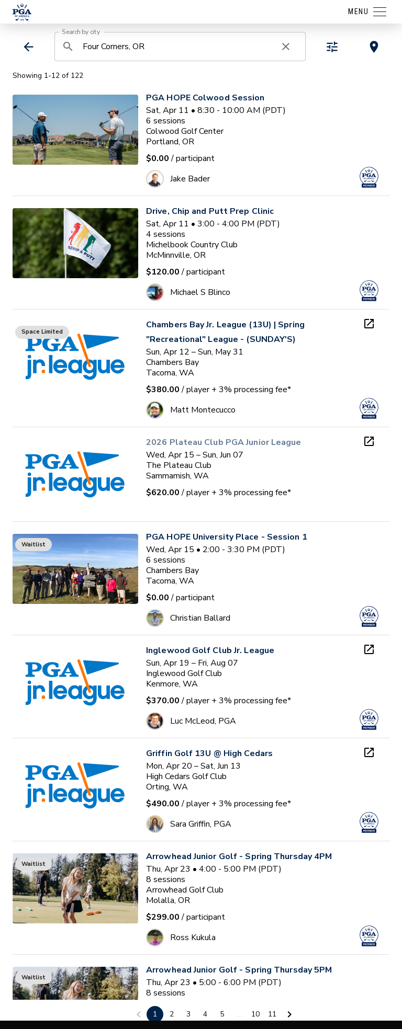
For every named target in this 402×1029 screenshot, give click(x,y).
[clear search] (285, 46)
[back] (28, 47)
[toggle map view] (374, 47)
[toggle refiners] (332, 47)
